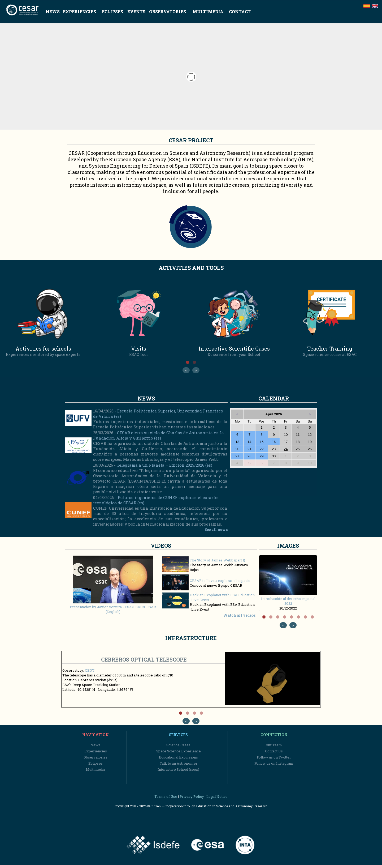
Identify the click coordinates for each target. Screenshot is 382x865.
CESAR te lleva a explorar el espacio (220, 580)
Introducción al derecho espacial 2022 (288, 598)
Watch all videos (239, 615)
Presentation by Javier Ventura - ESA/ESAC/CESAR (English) (113, 607)
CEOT (89, 670)
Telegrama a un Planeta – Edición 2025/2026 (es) (164, 465)
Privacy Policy (192, 796)
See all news (216, 529)
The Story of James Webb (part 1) (217, 560)
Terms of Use (165, 796)
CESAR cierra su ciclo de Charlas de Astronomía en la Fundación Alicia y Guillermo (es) (158, 435)
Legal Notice (217, 796)
